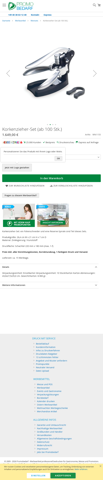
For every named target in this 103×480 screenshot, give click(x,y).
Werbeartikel (20, 20)
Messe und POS (45, 384)
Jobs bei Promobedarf (47, 452)
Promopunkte (42, 364)
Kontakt (35, 14)
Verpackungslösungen (48, 394)
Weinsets (34, 20)
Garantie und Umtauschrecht (51, 425)
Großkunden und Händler (50, 431)
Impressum (42, 448)
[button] (8, 73)
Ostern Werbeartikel (47, 404)
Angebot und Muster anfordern (51, 360)
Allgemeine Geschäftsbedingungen (54, 438)
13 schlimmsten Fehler (47, 357)
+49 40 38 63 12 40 (17, 14)
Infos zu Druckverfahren (48, 350)
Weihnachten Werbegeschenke (52, 408)
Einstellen (38, 475)
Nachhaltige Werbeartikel (49, 428)
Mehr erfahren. (81, 469)
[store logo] (20, 6)
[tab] (49, 267)
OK (58, 158)
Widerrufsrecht (44, 445)
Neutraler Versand (45, 367)
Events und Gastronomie (49, 391)
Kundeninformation (45, 347)
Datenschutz (43, 442)
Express (48, 14)
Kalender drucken (46, 401)
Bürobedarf (42, 397)
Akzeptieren (63, 475)
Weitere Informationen (13, 285)
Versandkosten (44, 435)
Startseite (6, 20)
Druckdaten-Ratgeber (46, 353)
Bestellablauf (42, 343)
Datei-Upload (42, 370)
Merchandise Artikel (47, 411)
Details (5, 267)
